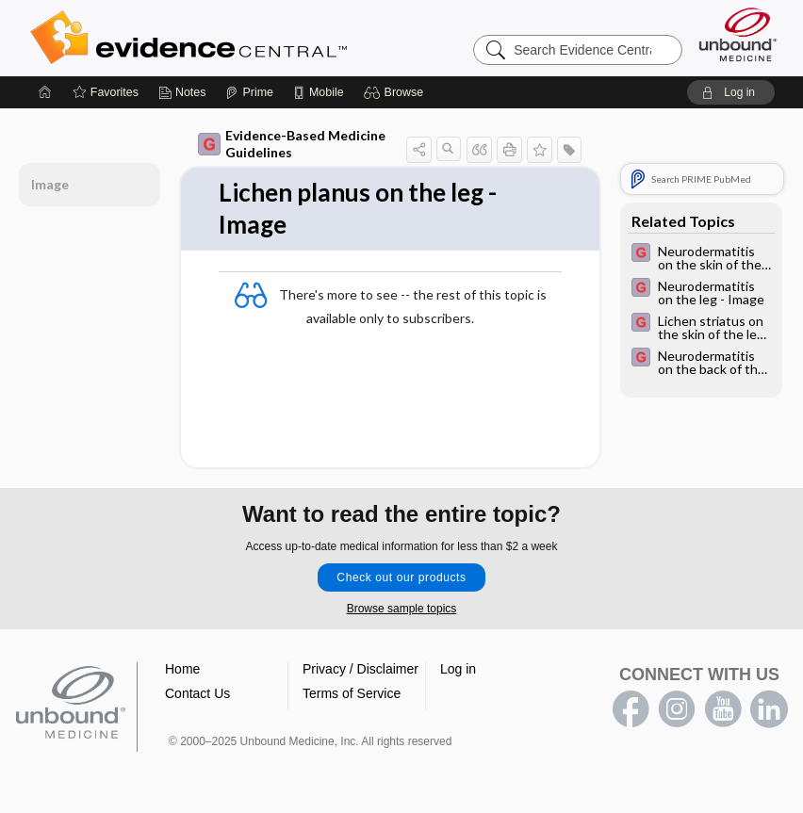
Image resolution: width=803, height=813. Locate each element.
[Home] (45, 92)
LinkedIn (769, 709)
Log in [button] (458, 668)
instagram (677, 709)
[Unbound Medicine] (737, 34)
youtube (723, 709)
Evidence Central (264, 37)
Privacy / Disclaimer (360, 668)
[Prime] (248, 92)
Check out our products (401, 577)
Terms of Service (352, 693)
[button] (396, 92)
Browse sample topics (402, 608)
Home (182, 668)
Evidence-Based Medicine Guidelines (291, 143)
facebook (630, 709)
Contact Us (197, 693)
